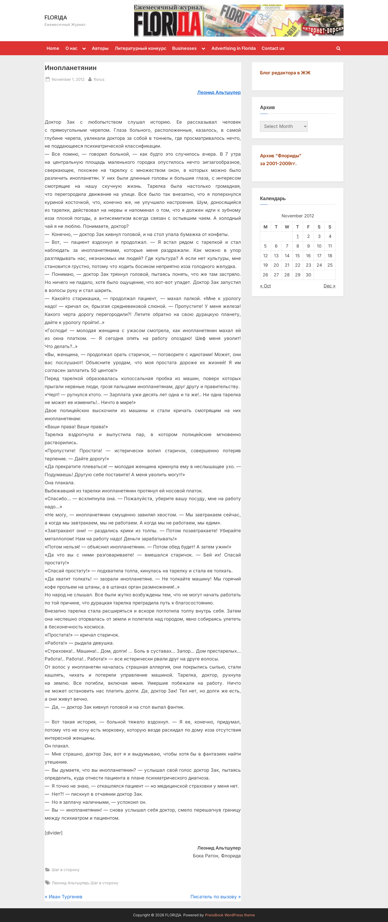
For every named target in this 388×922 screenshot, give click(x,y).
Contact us (273, 48)
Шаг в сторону (65, 869)
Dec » (329, 285)
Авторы (100, 48)
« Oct (265, 285)
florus (99, 79)
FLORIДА (55, 17)
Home (53, 48)
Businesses (184, 48)
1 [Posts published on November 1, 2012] (298, 236)
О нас (71, 48)
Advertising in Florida (234, 48)
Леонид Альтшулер (70, 883)
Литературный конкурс (140, 48)
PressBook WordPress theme (230, 915)
